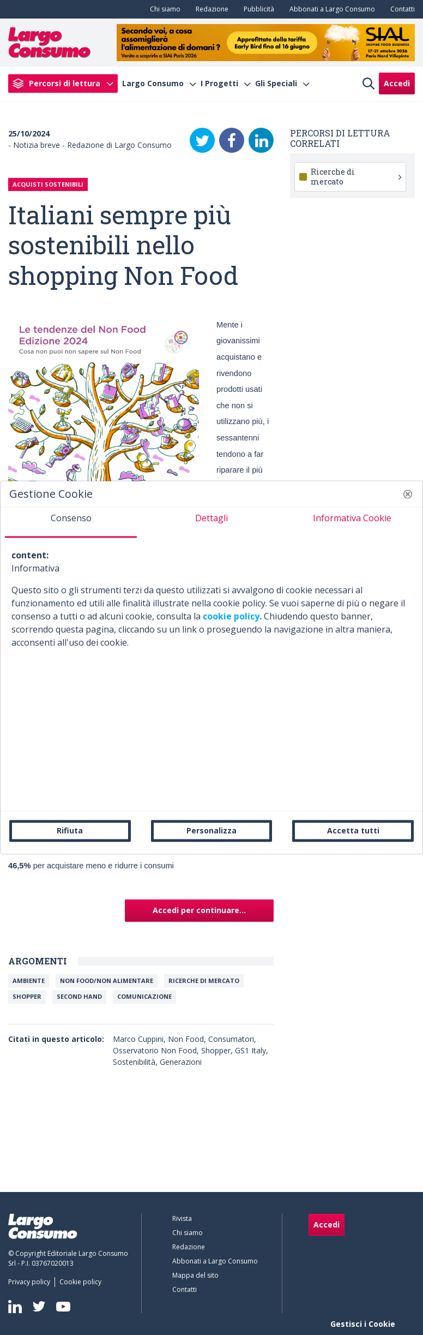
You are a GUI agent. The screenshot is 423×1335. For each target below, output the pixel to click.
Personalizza (211, 830)
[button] (407, 494)
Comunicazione (144, 996)
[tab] (71, 522)
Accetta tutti (353, 830)
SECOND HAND (79, 996)
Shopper (27, 996)
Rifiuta (70, 830)
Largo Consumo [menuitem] (153, 83)
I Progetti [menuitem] (219, 83)
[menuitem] (163, 9)
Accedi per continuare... (199, 910)
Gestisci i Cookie (362, 1324)
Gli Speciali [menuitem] (276, 83)
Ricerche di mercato (203, 980)
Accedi (397, 83)
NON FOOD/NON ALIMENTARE (106, 980)
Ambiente (29, 980)
